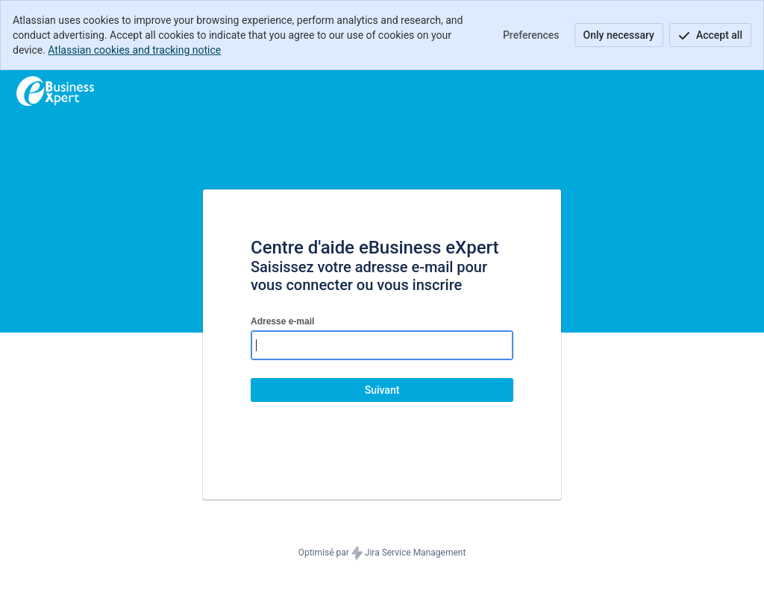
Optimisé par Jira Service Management (382, 553)
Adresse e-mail (282, 321)
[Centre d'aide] (55, 91)
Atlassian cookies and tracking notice (134, 50)
